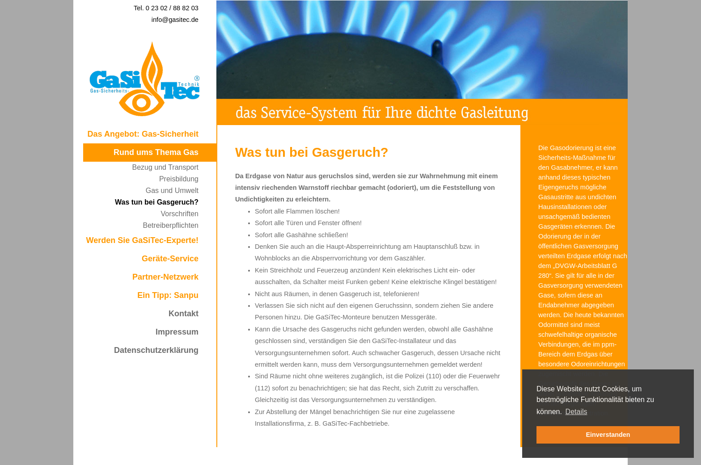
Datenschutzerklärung (156, 350)
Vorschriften (179, 214)
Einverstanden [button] (608, 434)
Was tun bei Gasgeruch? (156, 202)
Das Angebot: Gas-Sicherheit (143, 134)
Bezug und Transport (165, 167)
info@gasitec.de (175, 19)
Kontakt (183, 313)
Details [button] (576, 411)
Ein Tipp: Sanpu (167, 295)
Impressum (177, 331)
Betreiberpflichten (170, 225)
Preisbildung (178, 179)
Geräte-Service (170, 258)
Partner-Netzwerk (165, 276)
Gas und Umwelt (172, 190)
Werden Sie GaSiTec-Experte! (142, 240)
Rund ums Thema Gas (156, 152)
